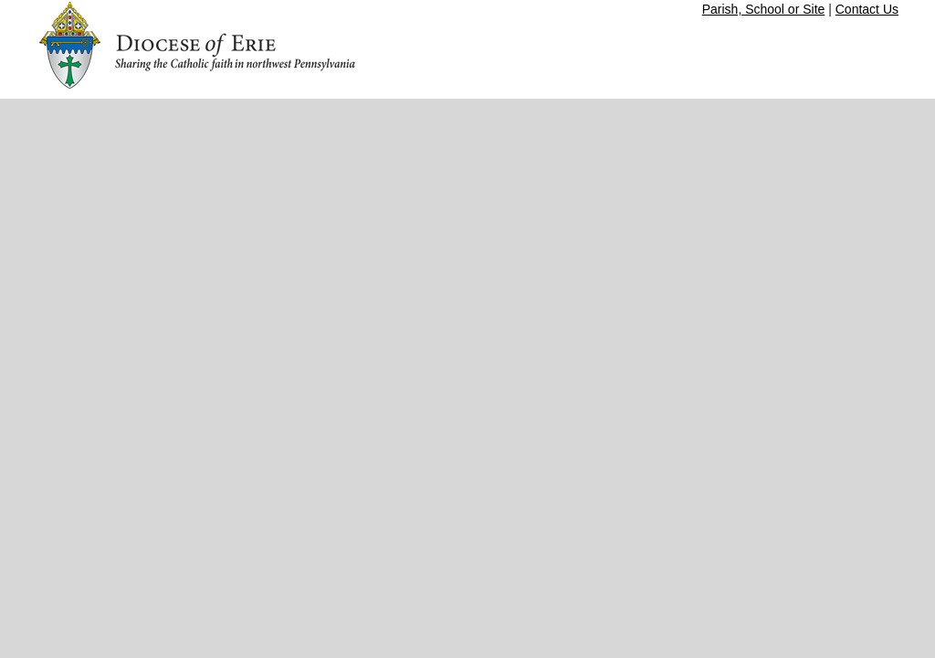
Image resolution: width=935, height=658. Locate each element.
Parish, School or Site (763, 9)
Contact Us (866, 9)
